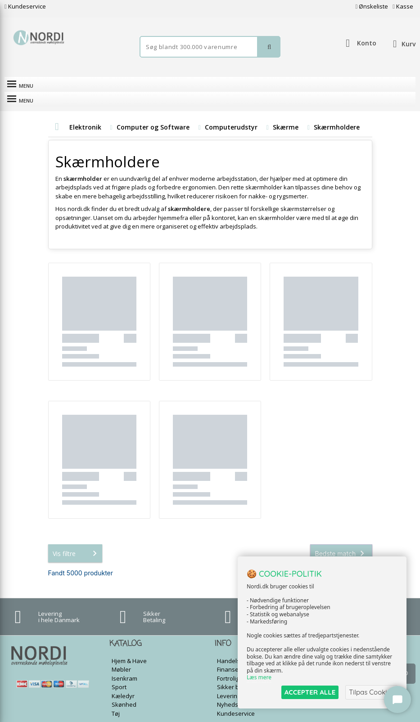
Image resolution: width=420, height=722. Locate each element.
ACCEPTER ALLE (310, 692)
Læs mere (259, 678)
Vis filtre (76, 538)
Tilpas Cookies (371, 692)
